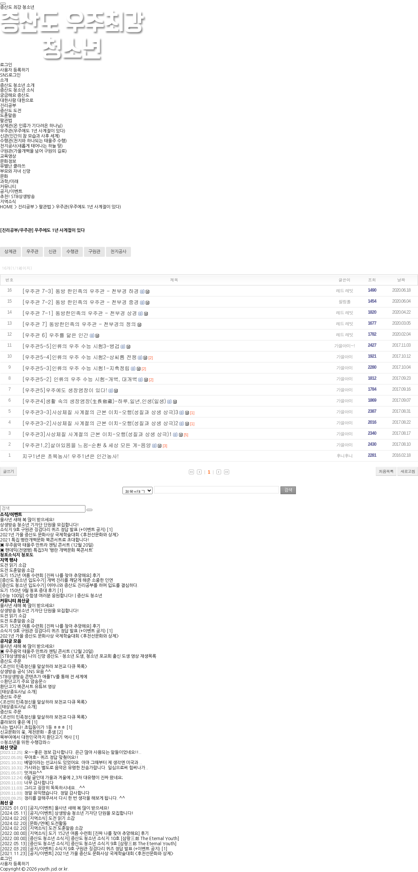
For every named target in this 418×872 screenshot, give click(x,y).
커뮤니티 (8, 187)
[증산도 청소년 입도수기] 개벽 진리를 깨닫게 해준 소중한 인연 (56, 580)
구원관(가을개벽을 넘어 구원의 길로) (33, 151)
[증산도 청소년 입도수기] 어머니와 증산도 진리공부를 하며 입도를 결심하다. (69, 585)
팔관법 (6, 120)
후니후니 (345, 455)
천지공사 (118, 251)
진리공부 (8, 105)
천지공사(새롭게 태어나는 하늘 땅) (31, 146)
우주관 (32, 251)
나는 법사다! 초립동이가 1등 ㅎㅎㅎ (32, 727)
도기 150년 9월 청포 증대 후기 (28, 590)
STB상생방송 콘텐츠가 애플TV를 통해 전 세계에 (43, 677)
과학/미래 (9, 181)
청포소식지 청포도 (16, 555)
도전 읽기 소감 (13, 565)
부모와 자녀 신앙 (15, 171)
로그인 (6, 65)
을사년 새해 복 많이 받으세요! (27, 520)
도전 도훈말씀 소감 (17, 570)
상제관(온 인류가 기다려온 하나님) (31, 126)
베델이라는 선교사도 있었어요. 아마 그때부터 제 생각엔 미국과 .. (83, 762)
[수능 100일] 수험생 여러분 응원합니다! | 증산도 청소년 (51, 596)
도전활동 (59, 823)
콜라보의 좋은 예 (15, 722)
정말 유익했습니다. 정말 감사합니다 (56, 793)
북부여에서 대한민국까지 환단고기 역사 (36, 737)
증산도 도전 (10, 111)
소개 (4, 80)
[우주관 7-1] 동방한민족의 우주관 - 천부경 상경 (80, 313)
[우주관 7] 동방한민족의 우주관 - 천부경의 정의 (79, 324)
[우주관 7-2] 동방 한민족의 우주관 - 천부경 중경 (80, 302)
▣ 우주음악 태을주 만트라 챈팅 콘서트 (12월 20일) (47, 545)
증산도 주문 (10, 661)
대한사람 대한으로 (16, 100)
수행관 (72, 251)
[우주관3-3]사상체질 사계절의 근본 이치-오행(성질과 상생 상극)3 (100, 412)
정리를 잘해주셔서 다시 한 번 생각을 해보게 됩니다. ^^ (74, 798)
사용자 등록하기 (14, 70)
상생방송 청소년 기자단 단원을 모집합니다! (39, 525)
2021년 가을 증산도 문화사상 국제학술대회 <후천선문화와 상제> (59, 535)
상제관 (10, 251)
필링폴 (344, 301)
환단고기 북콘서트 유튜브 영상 (28, 687)
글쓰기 (8, 471)
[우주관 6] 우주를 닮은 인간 (55, 335)
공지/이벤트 (11, 191)
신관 (52, 251)
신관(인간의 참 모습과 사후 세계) (30, 136)
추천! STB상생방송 (17, 196)
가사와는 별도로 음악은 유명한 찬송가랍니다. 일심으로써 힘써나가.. (86, 768)
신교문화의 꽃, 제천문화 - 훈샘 (28, 732)
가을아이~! (344, 345)
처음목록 (386, 471)
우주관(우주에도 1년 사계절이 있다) (32, 131)
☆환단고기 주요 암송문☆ (23, 681)
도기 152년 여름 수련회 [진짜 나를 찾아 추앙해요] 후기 (50, 575)
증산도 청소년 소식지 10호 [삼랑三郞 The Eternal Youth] (125, 838)
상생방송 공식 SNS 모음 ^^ (25, 671)
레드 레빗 (344, 290)
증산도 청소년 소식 (17, 90)
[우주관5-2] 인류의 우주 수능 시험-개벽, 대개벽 (80, 379)
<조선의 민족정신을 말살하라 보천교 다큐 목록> (43, 666)
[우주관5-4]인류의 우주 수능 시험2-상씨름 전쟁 (79, 357)
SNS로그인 (10, 75)
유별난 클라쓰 (12, 166)
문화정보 (8, 161)
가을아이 (345, 356)
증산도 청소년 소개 (17, 85)
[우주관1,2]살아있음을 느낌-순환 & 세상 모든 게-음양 (86, 445)
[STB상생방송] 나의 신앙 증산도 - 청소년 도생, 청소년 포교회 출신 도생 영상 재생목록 (78, 656)
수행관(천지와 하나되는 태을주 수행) (33, 141)
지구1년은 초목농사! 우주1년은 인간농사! (70, 456)
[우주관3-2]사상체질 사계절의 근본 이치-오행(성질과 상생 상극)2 (100, 423)
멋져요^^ (33, 773)
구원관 (94, 251)
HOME (6, 207)
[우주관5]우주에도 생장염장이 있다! (64, 390)
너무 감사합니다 (39, 783)
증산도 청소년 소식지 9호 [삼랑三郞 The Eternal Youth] (123, 844)
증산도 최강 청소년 (17, 7)
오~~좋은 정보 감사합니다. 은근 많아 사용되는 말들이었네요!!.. (83, 752)
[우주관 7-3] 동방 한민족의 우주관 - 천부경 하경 (80, 291)
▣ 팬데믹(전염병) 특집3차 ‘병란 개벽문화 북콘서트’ (46, 550)
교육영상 (8, 156)
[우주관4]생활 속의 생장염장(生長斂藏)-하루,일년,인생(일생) (94, 401)
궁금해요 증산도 (14, 95)
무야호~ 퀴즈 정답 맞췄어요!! (51, 757)
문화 (4, 176)
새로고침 (407, 471)
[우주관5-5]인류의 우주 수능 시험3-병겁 (71, 346)
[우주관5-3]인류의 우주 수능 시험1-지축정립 (76, 368)
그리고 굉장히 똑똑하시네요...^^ (54, 788)
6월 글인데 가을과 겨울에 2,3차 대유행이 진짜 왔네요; (73, 778)
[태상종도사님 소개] (18, 692)
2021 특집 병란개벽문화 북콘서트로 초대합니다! (44, 540)
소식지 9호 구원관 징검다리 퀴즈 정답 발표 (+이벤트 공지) (53, 530)
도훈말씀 (8, 115)
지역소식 (8, 202)
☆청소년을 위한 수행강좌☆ (25, 742)
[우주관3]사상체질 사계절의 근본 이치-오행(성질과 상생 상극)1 (97, 434)
